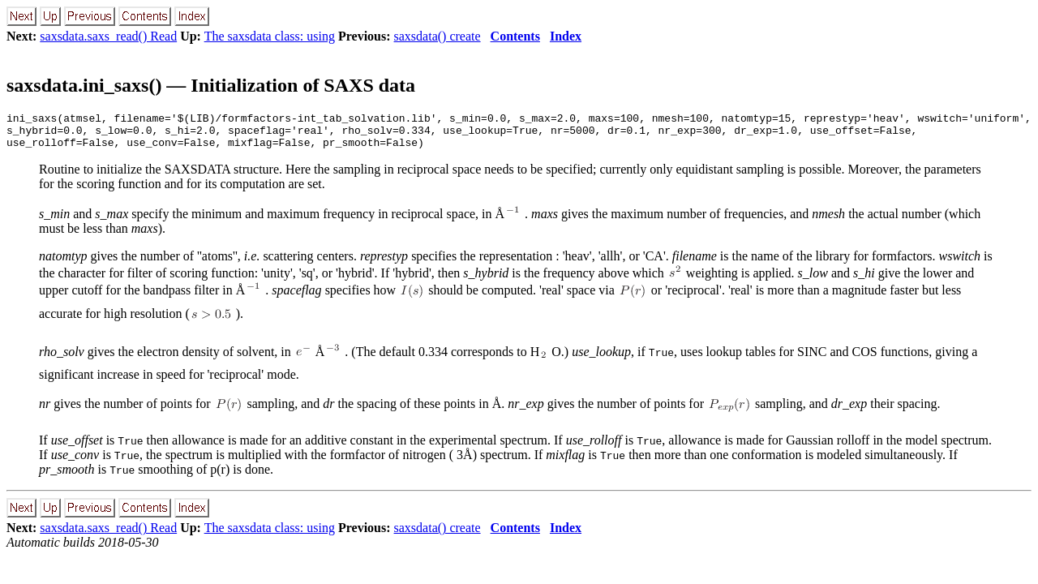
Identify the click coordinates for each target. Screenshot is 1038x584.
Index (565, 36)
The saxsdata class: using (269, 36)
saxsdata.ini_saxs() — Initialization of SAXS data (210, 85)
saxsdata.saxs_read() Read (108, 36)
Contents (515, 36)
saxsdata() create (437, 36)
